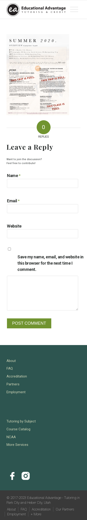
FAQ (9, 368)
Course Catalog (18, 429)
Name (13, 175)
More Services (17, 445)
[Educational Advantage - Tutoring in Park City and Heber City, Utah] (36, 9)
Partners (12, 384)
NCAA (11, 437)
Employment (16, 392)
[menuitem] (74, 9)
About (11, 361)
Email (13, 200)
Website (14, 226)
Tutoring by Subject (21, 421)
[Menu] (74, 9)
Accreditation (16, 376)
